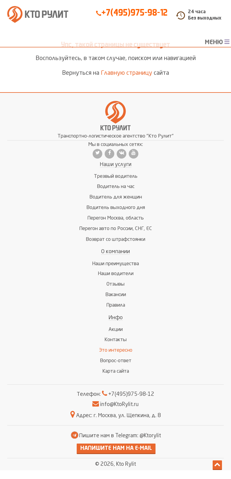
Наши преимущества (115, 263)
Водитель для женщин (115, 197)
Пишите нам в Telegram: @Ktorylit (115, 435)
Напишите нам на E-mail (116, 448)
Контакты (115, 339)
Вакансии (115, 294)
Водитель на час (115, 186)
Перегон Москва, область (115, 218)
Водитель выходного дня (115, 207)
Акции (116, 329)
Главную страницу (126, 73)
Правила (115, 305)
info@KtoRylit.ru (115, 404)
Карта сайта (115, 371)
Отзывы (115, 284)
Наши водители (116, 273)
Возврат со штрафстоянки (115, 239)
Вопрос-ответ (115, 360)
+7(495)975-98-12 (132, 12)
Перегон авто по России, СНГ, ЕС (115, 228)
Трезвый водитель (115, 176)
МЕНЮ (218, 42)
